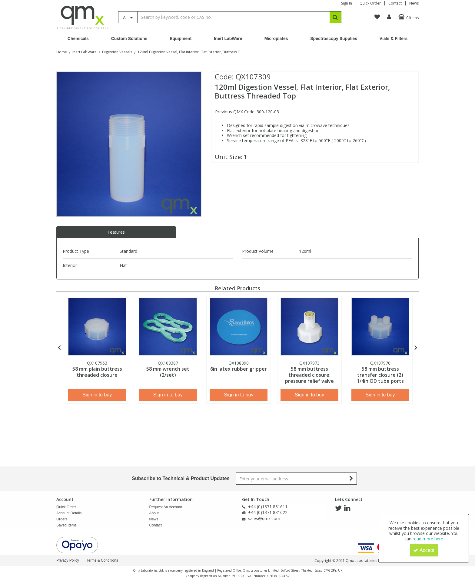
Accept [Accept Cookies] (423, 550)
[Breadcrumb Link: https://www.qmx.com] (61, 51)
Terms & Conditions (102, 560)
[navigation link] (377, 17)
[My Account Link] (389, 17)
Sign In (346, 3)
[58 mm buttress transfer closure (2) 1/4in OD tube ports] (380, 327)
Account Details (68, 513)
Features (116, 232)
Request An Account (165, 507)
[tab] (116, 232)
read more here (428, 539)
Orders (62, 519)
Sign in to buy (97, 394)
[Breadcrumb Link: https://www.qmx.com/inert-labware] (84, 51)
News (414, 3)
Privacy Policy (67, 560)
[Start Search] (335, 17)
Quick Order (370, 3)
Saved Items (66, 525)
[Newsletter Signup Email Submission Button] (351, 478)
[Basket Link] (408, 17)
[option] (129, 144)
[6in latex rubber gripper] (238, 327)
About (154, 513)
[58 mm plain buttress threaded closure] (97, 327)
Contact (395, 3)
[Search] (233, 17)
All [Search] (126, 17)
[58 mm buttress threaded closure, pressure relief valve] (309, 327)
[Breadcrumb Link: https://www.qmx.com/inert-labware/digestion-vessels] (117, 51)
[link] (338, 508)
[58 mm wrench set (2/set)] (168, 327)
